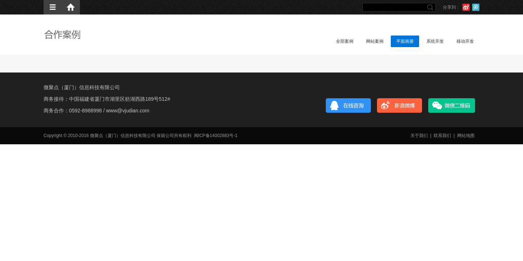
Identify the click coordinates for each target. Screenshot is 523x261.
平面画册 (405, 41)
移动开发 (465, 41)
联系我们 (442, 135)
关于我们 (419, 135)
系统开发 (435, 41)
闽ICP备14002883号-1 (216, 135)
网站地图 (466, 135)
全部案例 (344, 41)
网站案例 (375, 41)
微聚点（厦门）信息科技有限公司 (82, 87)
